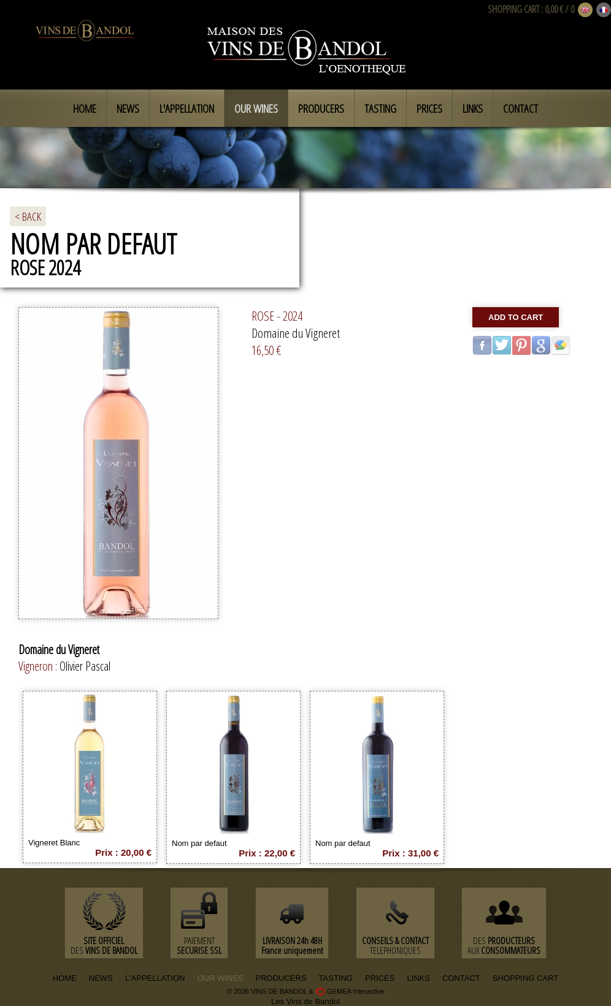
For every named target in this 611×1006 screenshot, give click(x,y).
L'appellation (186, 108)
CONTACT (461, 978)
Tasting (380, 108)
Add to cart (515, 317)
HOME (65, 978)
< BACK (28, 216)
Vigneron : (39, 666)
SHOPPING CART (513, 9)
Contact (520, 108)
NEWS (101, 978)
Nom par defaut (199, 843)
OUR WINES (220, 978)
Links (473, 108)
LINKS (418, 978)
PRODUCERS (281, 978)
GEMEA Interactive (355, 991)
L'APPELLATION (155, 978)
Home (84, 108)
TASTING (336, 978)
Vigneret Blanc (54, 842)
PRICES (379, 978)
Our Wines (256, 108)
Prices (429, 108)
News (128, 108)
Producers (321, 108)
